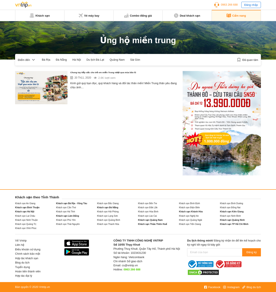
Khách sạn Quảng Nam (150, 220)
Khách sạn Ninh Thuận (26, 220)
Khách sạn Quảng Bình (108, 220)
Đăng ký (251, 252)
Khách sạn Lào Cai (147, 216)
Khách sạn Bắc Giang (108, 203)
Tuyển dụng (22, 267)
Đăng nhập (251, 4)
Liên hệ (19, 244)
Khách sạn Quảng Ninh (232, 220)
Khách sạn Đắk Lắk (148, 207)
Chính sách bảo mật (27, 253)
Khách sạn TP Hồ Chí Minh (234, 224)
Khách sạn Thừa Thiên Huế (152, 224)
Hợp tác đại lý (23, 275)
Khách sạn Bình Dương (231, 203)
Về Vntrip (21, 240)
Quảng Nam (117, 59)
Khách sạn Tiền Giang (190, 224)
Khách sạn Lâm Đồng (67, 216)
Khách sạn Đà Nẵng (107, 207)
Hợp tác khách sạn (26, 258)
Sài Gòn (135, 59)
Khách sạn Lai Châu (25, 216)
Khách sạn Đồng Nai (230, 207)
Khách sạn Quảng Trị (25, 224)
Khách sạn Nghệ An (189, 216)
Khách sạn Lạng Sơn (107, 216)
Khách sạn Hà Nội (24, 211)
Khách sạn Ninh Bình (230, 216)
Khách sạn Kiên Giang (232, 211)
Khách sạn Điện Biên (189, 207)
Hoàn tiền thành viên (28, 271)
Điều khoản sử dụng (27, 249)
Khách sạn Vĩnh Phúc (25, 228)
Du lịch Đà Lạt (95, 59)
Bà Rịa (46, 59)
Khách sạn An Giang (25, 203)
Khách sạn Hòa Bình (148, 211)
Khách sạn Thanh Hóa (108, 224)
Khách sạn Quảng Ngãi (190, 220)
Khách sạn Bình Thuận (27, 207)
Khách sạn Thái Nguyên (68, 224)
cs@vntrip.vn (130, 265)
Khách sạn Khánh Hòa (191, 211)
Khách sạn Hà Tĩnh (65, 211)
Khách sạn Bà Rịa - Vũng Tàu (71, 203)
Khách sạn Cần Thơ (66, 207)
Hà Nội (76, 59)
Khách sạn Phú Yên (66, 220)
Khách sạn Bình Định (189, 203)
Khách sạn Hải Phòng (108, 211)
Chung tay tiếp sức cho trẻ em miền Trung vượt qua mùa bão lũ (121, 73)
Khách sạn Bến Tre (147, 203)
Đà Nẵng (61, 59)
